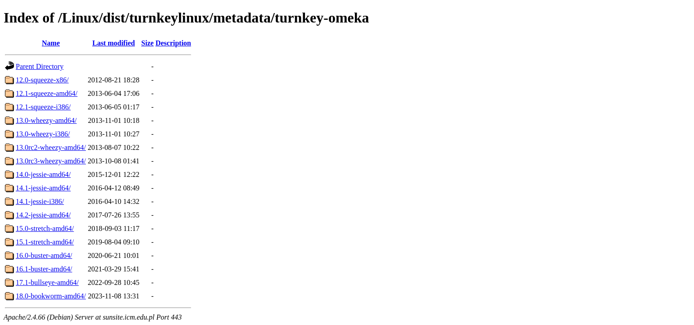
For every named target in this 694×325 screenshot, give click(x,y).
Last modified (113, 43)
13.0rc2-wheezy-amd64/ (51, 147)
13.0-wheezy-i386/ (43, 134)
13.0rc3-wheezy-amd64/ (51, 161)
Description (173, 43)
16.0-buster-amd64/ (44, 255)
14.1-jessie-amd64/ (43, 188)
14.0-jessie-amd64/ (43, 174)
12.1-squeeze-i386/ (43, 107)
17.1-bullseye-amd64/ (47, 282)
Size (147, 43)
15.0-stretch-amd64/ (45, 228)
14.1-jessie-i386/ (40, 201)
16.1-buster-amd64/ (44, 269)
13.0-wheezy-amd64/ (46, 120)
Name (51, 43)
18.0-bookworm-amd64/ (51, 296)
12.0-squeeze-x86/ (42, 80)
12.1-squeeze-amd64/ (46, 93)
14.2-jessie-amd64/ (43, 215)
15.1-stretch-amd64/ (45, 242)
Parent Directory (39, 66)
